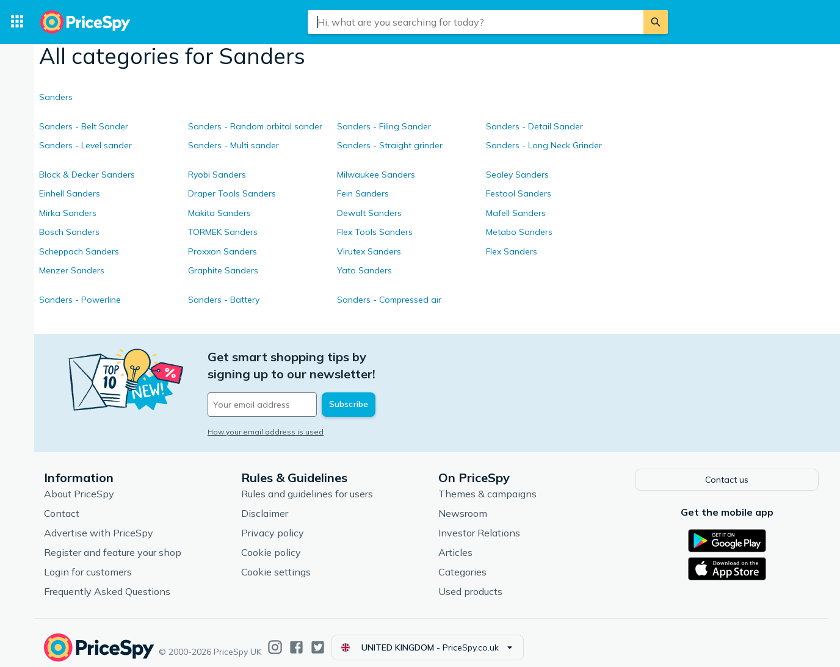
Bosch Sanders (69, 231)
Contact (61, 503)
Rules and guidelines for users (307, 484)
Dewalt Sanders (369, 212)
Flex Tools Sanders (375, 231)
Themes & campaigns (487, 484)
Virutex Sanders (369, 251)
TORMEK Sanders (223, 231)
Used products (470, 581)
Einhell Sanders (69, 193)
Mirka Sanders (67, 212)
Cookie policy (271, 542)
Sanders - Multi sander (233, 145)
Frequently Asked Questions (107, 581)
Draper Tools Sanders (232, 193)
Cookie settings (276, 562)
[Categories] (17, 22)
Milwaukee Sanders (376, 174)
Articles (455, 542)
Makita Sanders (219, 212)
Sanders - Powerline (80, 299)
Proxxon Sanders (222, 251)
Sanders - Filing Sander (384, 126)
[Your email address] (291, 387)
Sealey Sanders (517, 174)
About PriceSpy (79, 484)
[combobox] (475, 22)
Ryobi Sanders (217, 174)
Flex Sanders (511, 251)
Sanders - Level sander (85, 145)
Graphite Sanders (223, 270)
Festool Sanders (518, 193)
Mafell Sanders (516, 212)
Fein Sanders (363, 193)
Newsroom (462, 503)
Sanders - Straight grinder (390, 145)
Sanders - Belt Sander (83, 126)
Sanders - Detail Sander (534, 126)
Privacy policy (272, 523)
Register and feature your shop (112, 542)
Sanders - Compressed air (389, 299)
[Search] (655, 22)
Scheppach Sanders (79, 251)
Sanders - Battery (223, 299)
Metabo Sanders (519, 231)
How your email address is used (266, 414)
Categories (462, 562)
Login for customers (88, 562)
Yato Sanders (364, 270)
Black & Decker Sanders (87, 174)
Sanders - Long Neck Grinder (544, 145)
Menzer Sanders (71, 270)
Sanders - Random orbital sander (255, 126)
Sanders (56, 97)
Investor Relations (479, 523)
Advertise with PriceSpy (98, 523)
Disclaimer (264, 503)
